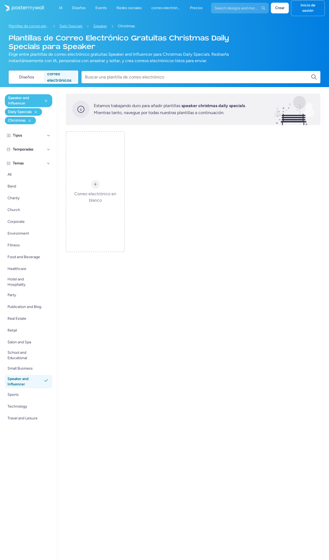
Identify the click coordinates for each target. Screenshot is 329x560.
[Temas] (48, 163)
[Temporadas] (48, 149)
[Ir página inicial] (22, 8)
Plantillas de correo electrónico (29, 26)
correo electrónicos (59, 77)
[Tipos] (48, 135)
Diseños (26, 77)
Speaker (100, 26)
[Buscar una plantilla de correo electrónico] (198, 77)
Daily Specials (71, 26)
